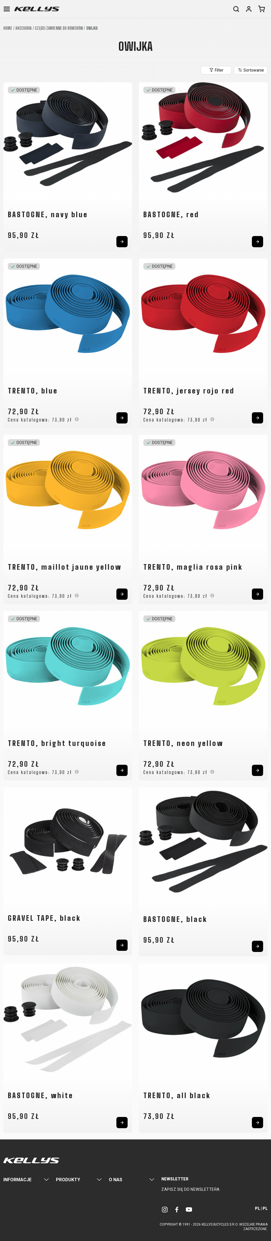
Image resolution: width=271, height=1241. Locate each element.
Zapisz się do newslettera (190, 1189)
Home (7, 28)
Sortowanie (251, 69)
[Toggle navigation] (6, 9)
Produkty (68, 1179)
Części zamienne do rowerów (59, 28)
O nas (115, 1179)
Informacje (17, 1179)
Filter (216, 69)
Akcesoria (23, 28)
